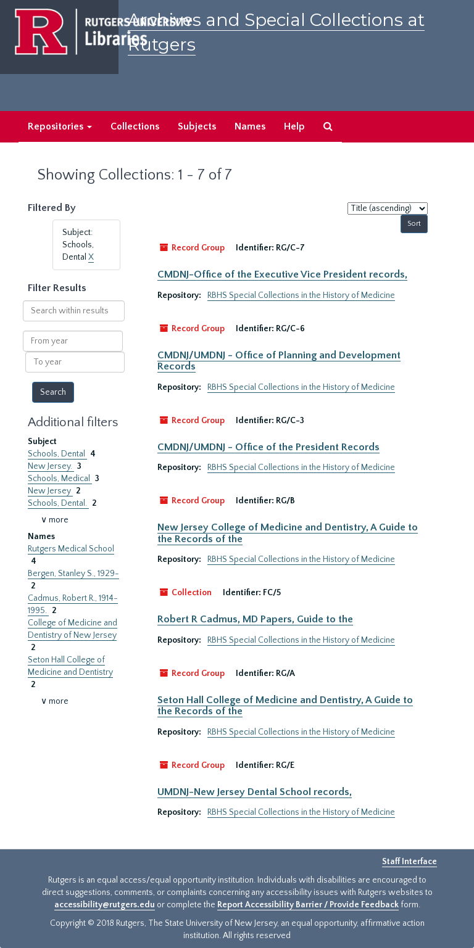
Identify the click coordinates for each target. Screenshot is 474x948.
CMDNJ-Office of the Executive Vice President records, (282, 274)
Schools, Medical (60, 479)
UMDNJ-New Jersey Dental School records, (254, 792)
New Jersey (50, 491)
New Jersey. (51, 466)
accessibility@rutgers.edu (104, 905)
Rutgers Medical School (71, 549)
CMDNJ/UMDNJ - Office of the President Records (268, 447)
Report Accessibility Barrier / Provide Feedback (308, 905)
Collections (134, 126)
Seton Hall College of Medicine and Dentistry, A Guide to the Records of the (285, 706)
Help (294, 126)
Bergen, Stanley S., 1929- (73, 574)
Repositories (60, 126)
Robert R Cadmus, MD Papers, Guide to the (255, 619)
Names (250, 126)
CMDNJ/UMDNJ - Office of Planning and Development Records (279, 361)
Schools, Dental (57, 454)
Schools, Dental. (58, 503)
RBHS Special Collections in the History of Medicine (301, 295)
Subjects (197, 126)
